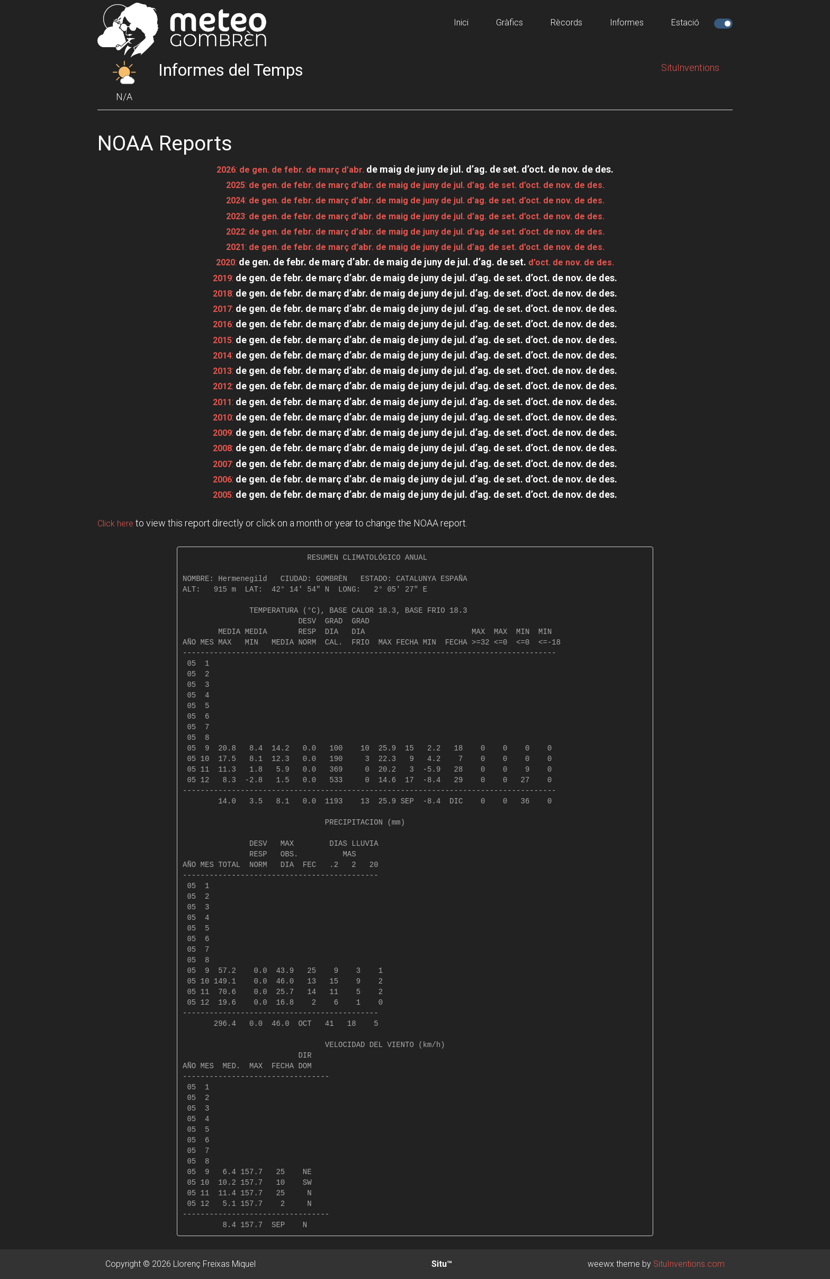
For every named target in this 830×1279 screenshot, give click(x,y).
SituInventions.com (689, 1264)
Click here (117, 523)
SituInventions (690, 67)
